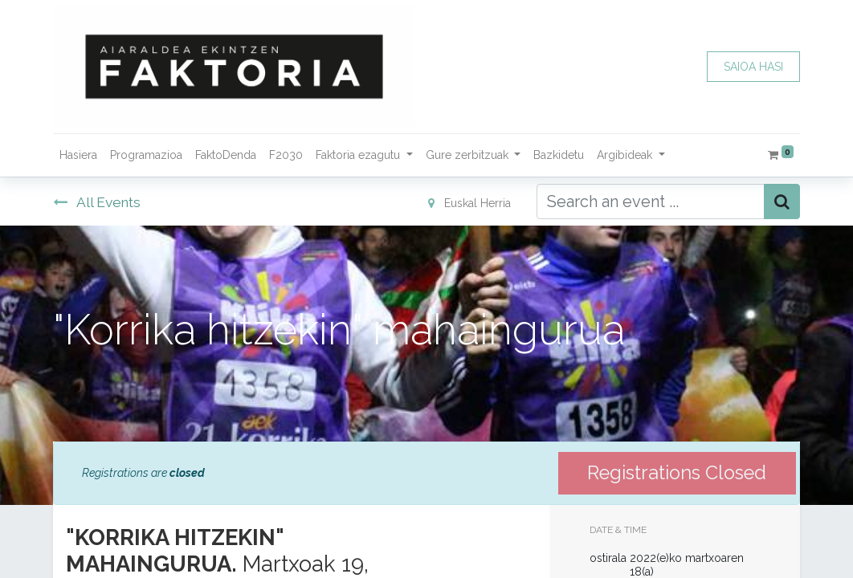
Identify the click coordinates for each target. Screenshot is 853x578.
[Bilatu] (782, 201)
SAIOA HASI (753, 66)
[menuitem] (78, 155)
